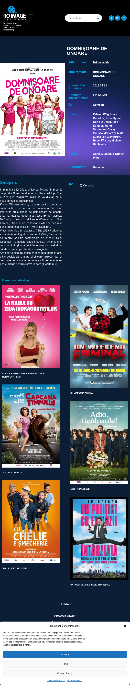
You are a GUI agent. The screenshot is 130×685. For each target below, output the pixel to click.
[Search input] (82, 18)
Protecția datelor (74, 680)
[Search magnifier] (98, 18)
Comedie (88, 185)
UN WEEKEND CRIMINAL (82, 393)
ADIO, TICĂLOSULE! (80, 489)
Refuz (65, 663)
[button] (125, 626)
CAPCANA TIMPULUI (12, 472)
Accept (65, 654)
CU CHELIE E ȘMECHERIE (14, 568)
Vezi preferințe (65, 673)
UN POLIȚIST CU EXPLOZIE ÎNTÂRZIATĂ (90, 585)
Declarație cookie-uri (56, 680)
